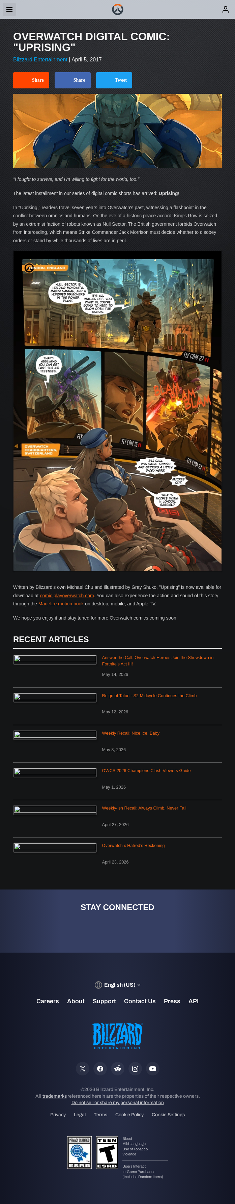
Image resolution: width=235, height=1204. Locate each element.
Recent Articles (51, 639)
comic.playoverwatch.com (67, 595)
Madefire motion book (61, 603)
